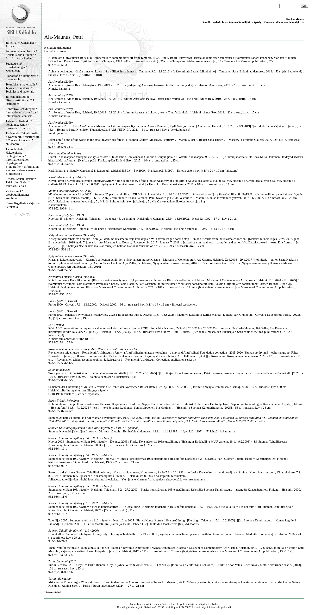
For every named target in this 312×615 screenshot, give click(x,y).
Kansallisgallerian (180, 604)
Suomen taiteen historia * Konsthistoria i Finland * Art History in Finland (21, 55)
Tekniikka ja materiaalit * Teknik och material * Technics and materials (21, 88)
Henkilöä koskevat (55, 51)
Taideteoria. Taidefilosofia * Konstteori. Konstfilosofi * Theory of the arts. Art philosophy (22, 139)
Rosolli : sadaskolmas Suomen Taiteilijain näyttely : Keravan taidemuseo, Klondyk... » (253, 22)
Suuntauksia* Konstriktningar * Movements (16, 67)
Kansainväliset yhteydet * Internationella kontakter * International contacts (22, 112)
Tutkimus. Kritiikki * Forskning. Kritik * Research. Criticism (19, 124)
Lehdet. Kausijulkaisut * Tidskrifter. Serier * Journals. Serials (21, 182)
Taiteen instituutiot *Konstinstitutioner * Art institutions (21, 100)
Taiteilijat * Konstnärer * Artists (21, 44)
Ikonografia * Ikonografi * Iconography (22, 77)
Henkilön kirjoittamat (57, 47)
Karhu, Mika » (295, 18)
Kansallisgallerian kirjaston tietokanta (23, 205)
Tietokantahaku (53, 592)
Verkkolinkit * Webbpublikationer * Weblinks (19, 194)
